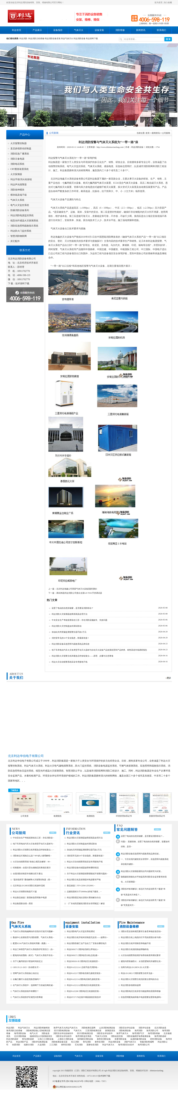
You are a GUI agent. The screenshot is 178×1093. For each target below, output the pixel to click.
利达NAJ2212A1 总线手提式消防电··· (83, 967)
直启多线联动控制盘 (20, 148)
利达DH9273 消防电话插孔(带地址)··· (83, 949)
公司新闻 (166, 133)
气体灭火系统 (17, 200)
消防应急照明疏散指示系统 (24, 226)
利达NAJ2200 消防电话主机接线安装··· (83, 991)
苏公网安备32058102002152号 (67, 1087)
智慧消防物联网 (18, 236)
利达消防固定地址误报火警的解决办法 (84, 897)
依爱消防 (16, 1045)
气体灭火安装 (101, 1036)
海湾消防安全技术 (126, 1045)
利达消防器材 (12, 1039)
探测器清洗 (110, 1030)
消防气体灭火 (130, 1042)
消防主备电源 (17, 159)
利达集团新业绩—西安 (23, 903)
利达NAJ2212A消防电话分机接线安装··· (84, 985)
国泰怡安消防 (93, 1045)
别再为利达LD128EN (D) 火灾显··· (135, 967)
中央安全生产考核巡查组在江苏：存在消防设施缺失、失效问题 (79, 620)
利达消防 (23, 38)
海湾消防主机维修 (14, 1030)
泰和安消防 (100, 1042)
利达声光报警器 (18, 184)
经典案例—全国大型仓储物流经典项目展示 (32, 867)
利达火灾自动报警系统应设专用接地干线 (69, 662)
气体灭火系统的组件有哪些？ (26, 991)
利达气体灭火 (67, 38)
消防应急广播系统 (19, 153)
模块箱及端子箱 (18, 195)
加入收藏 (168, 2)
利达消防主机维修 (36, 38)
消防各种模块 (17, 189)
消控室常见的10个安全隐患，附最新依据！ (70, 638)
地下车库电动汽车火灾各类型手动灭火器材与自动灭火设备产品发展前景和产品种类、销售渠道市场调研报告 (99, 650)
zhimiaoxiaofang (156, 1070)
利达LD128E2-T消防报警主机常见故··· (137, 973)
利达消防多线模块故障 (131, 985)
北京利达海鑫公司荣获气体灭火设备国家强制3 (76, 589)
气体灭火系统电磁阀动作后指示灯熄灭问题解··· (33, 931)
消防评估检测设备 (40, 1042)
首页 (148, 133)
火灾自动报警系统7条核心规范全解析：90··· (32, 862)
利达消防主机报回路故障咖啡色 (135, 949)
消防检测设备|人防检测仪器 (38, 1030)
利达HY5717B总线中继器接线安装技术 (84, 997)
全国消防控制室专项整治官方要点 (28, 873)
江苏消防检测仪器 (93, 1030)
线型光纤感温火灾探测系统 (24, 220)
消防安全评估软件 (105, 1033)
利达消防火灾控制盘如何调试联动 (66, 626)
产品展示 (37, 30)
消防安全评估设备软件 (63, 1033)
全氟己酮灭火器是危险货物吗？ (27, 979)
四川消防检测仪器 (85, 1033)
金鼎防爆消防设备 (138, 1039)
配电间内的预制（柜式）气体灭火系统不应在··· (33, 955)
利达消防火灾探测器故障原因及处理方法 (69, 614)
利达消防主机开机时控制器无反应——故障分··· (87, 937)
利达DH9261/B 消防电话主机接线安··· (83, 961)
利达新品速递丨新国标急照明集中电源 (30, 897)
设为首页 (158, 2)
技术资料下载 (22, 283)
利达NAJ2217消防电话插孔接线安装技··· (84, 973)
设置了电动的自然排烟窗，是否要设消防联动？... (142, 836)
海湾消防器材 (160, 1036)
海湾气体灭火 (122, 1033)
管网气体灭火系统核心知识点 (26, 973)
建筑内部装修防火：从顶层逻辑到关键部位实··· (141, 961)
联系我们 (161, 30)
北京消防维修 (20, 1036)
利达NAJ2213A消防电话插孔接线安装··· (84, 979)
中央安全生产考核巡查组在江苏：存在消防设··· (33, 838)
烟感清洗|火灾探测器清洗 (41, 1036)
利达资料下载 (92, 38)
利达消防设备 (79, 38)
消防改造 (46, 1033)
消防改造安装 (117, 1036)
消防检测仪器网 (88, 1028)
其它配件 (15, 241)
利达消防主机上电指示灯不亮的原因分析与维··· (141, 937)
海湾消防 (139, 1030)
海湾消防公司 (152, 1030)
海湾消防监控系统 (83, 1036)
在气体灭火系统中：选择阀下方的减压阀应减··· (33, 985)
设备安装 (99, 30)
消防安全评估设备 (127, 1028)
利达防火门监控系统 (20, 231)
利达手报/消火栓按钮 (21, 179)
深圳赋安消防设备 (85, 1039)
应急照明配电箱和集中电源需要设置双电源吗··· (141, 997)
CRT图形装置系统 (19, 169)
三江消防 (53, 1045)
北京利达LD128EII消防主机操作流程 (29, 885)
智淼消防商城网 (147, 1042)
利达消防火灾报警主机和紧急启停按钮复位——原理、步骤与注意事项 (82, 656)
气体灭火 (78, 30)
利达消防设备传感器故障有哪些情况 (83, 867)
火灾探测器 (16, 174)
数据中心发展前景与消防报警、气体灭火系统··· (33, 937)
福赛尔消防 (29, 1045)
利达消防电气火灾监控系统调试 (81, 931)
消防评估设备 (145, 1028)
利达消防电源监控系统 (22, 215)
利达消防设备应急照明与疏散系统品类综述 (70, 644)
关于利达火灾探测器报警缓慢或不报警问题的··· (87, 873)
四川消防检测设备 (62, 1030)
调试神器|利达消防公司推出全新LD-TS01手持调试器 (79, 593)
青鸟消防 (87, 1042)
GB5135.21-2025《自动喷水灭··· (26, 967)
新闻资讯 (140, 30)
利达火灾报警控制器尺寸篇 (25, 891)
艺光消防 (79, 1045)
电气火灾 (34, 1033)
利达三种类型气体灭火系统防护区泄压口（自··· (33, 949)
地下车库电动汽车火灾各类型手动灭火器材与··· (33, 844)
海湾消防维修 (154, 1033)
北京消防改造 (160, 1028)
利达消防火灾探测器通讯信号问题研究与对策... (141, 871)
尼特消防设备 (156, 1039)
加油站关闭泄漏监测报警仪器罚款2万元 (69, 632)
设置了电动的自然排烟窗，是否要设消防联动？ (72, 608)
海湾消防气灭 (138, 1033)
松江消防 (75, 1042)
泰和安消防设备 (104, 1039)
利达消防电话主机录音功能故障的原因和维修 (141, 991)
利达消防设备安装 (53, 38)
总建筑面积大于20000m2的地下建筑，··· (84, 891)
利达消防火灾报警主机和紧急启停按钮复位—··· (33, 850)
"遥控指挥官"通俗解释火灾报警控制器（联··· (32, 879)
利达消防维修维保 (42, 1028)
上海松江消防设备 (65, 1039)
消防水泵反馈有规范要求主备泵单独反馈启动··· (141, 931)
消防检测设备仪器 (59, 1042)
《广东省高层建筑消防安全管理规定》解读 (86, 903)
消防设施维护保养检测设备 (139, 1036)
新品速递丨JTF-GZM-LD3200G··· (81, 885)
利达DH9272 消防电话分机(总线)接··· (83, 955)
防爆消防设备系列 (19, 210)
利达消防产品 (22, 1042)
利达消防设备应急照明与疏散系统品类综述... (140, 854)
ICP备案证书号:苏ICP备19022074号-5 (69, 1081)
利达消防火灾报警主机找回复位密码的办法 (140, 979)
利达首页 (16, 30)
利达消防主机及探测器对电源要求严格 (84, 879)
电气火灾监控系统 (19, 205)
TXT (103, 1081)
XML (98, 1081)
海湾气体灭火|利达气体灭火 (65, 1028)
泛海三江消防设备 (46, 1039)
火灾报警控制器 (18, 143)
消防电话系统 (17, 164)
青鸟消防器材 (28, 1039)
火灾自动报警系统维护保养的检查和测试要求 (141, 955)
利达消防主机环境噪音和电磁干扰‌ (136, 943)
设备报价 (58, 30)
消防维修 (120, 30)
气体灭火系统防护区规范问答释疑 (28, 997)
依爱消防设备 (121, 1039)
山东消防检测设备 (107, 1028)
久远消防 (42, 1045)
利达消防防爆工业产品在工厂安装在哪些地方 (87, 943)
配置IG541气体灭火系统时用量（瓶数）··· (31, 943)
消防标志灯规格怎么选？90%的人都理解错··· (32, 856)
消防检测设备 (125, 1030)
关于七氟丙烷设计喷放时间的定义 (28, 961)
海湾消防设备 (20, 1033)
